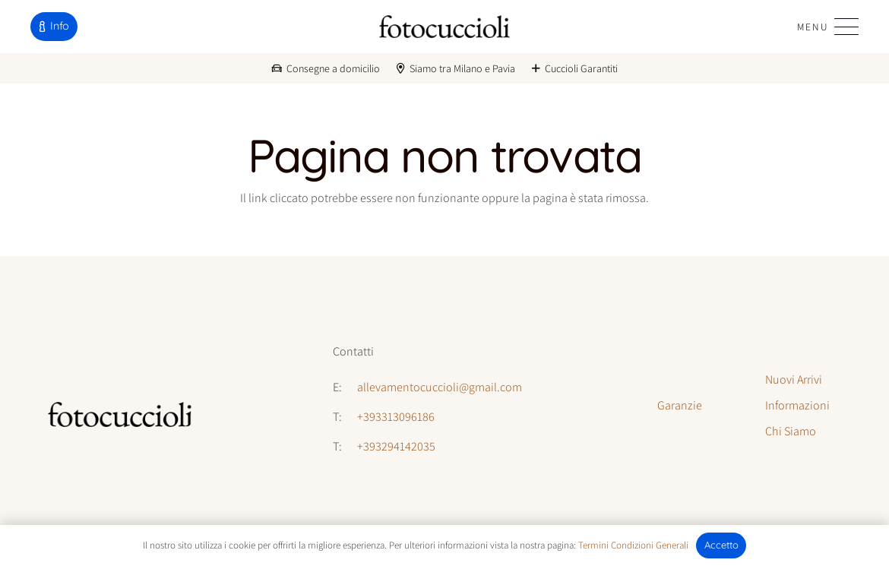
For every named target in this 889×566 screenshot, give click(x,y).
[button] (827, 27)
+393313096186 (396, 417)
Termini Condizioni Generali (633, 545)
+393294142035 (396, 446)
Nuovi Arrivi (793, 379)
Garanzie (679, 405)
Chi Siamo (790, 431)
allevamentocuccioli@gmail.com (439, 387)
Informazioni (797, 405)
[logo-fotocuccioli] (444, 26)
